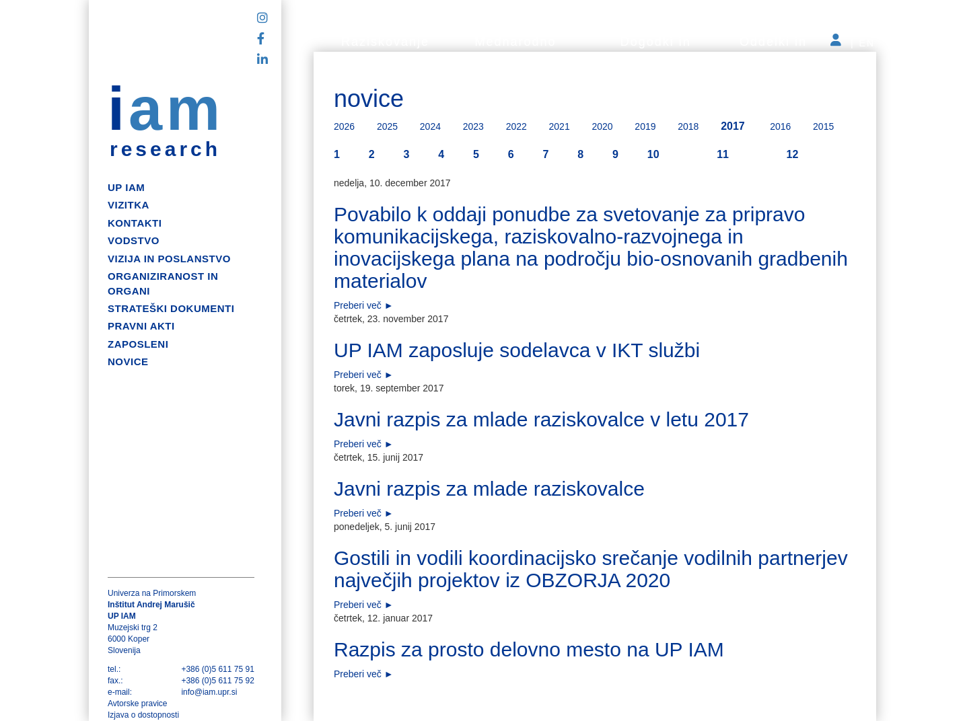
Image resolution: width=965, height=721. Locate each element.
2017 (733, 126)
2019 (645, 126)
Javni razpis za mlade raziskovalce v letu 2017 (541, 419)
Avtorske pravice (137, 703)
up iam (126, 187)
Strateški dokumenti (171, 308)
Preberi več (358, 305)
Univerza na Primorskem (152, 593)
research (165, 149)
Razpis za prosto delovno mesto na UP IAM (529, 649)
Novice (128, 361)
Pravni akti (141, 326)
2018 (688, 126)
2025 (387, 126)
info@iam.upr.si (209, 692)
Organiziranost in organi (163, 283)
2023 (473, 126)
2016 (780, 126)
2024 (430, 126)
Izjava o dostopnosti (143, 715)
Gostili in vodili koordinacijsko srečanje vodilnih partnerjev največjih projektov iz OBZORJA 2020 (591, 569)
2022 (516, 126)
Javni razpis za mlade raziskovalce (489, 489)
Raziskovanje (385, 41)
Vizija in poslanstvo (169, 258)
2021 (559, 126)
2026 (344, 126)
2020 (602, 126)
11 (723, 154)
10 (653, 154)
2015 (823, 126)
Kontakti (135, 223)
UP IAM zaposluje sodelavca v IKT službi (517, 350)
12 (793, 154)
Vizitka (128, 205)
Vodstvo (133, 240)
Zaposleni (138, 344)
